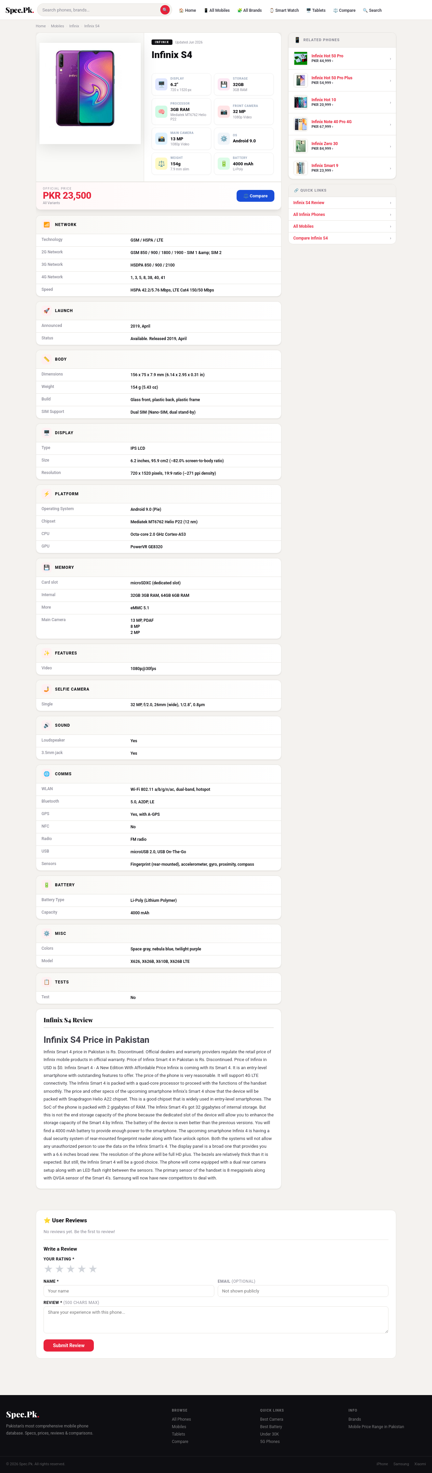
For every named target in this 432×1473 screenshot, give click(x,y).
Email (236, 1281)
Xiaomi (420, 1464)
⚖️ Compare (344, 10)
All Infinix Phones (342, 214)
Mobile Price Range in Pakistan (376, 1426)
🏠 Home (187, 10)
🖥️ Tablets (315, 10)
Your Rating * (59, 1259)
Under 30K (269, 1434)
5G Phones (270, 1441)
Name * (51, 1281)
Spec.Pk (18, 10)
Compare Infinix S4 (342, 238)
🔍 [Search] (165, 9)
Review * (71, 1302)
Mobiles (57, 26)
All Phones (181, 1419)
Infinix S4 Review (342, 202)
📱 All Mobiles (217, 10)
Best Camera (272, 1419)
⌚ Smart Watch (284, 10)
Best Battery (271, 1426)
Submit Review (68, 1345)
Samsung (401, 1464)
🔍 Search (372, 10)
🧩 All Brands (249, 10)
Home (41, 26)
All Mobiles (342, 226)
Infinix (74, 26)
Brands (354, 1419)
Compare (180, 1441)
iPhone (382, 1464)
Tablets (178, 1434)
